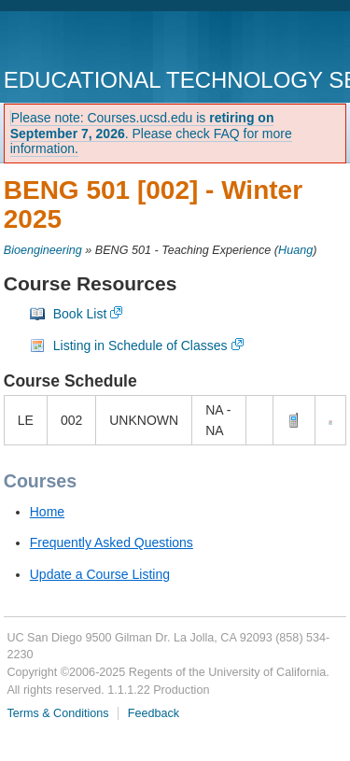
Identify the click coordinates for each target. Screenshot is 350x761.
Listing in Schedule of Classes (140, 345)
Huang (295, 250)
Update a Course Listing (100, 574)
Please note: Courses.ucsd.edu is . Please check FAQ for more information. (151, 133)
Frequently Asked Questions (111, 542)
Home (47, 511)
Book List (80, 313)
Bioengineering (43, 250)
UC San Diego (110, 42)
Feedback (153, 713)
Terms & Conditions (57, 713)
